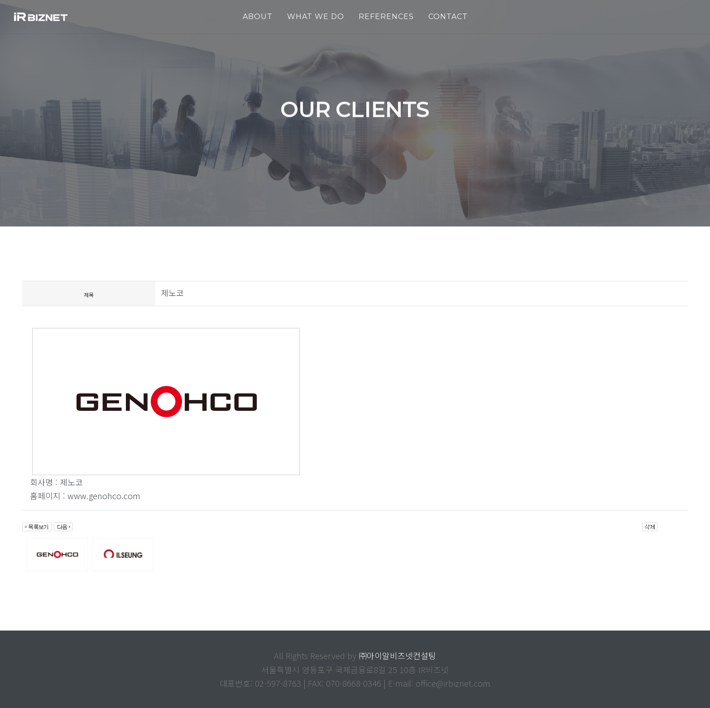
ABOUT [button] (258, 16)
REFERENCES (386, 16)
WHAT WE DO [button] (315, 16)
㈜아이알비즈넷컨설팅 (397, 655)
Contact (448, 16)
